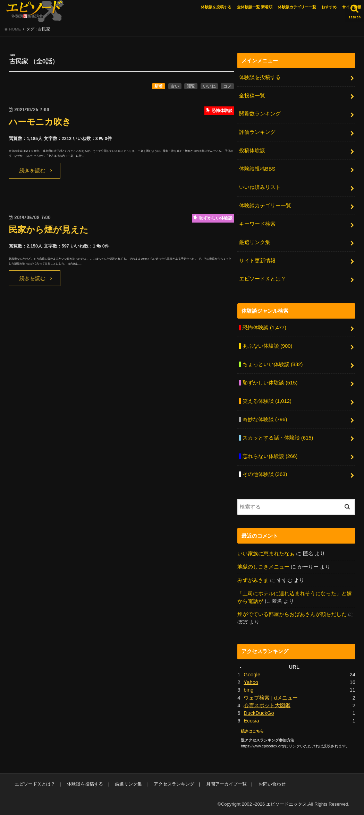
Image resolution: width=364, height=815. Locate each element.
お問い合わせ (272, 784)
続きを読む (32, 170)
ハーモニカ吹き (40, 122)
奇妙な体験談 (265, 419)
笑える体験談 (267, 401)
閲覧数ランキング (260, 113)
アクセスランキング (174, 784)
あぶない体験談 (268, 346)
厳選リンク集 (254, 242)
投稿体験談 (252, 150)
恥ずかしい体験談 (270, 382)
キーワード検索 (257, 224)
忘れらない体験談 (270, 456)
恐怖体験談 (264, 327)
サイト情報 (351, 7)
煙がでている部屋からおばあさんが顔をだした (292, 614)
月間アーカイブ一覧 (226, 784)
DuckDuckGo (259, 713)
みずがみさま (253, 580)
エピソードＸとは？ (262, 278)
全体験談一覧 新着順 (254, 7)
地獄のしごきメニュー (263, 567)
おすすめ (329, 7)
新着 (158, 86)
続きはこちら (252, 731)
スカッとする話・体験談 (278, 438)
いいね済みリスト (260, 187)
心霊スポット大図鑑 (267, 705)
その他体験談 (265, 474)
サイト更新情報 (257, 260)
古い (175, 86)
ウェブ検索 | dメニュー (270, 698)
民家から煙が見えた (48, 229)
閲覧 (191, 86)
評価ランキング (257, 132)
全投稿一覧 (252, 95)
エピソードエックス (286, 804)
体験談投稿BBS (257, 169)
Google (252, 674)
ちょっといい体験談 (273, 364)
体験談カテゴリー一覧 (297, 7)
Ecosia (251, 720)
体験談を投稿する (216, 7)
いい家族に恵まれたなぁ (266, 553)
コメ (227, 86)
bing (248, 690)
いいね (209, 86)
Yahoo (251, 682)
